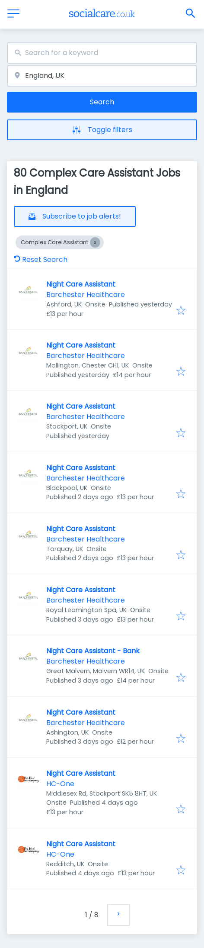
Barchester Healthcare (85, 295)
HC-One (60, 784)
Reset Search (40, 259)
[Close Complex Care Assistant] (95, 242)
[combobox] (102, 53)
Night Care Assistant (80, 284)
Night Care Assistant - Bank (93, 651)
